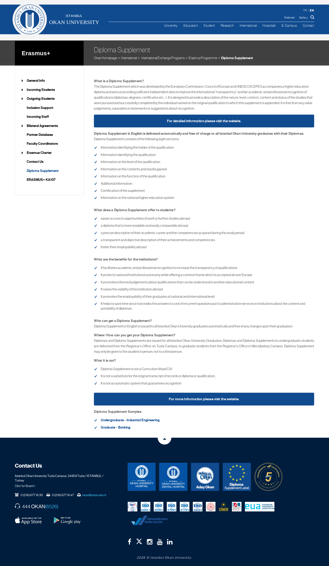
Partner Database (40, 132)
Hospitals (269, 25)
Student (209, 25)
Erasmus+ (36, 50)
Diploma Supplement (237, 55)
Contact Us (35, 159)
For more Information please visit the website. (204, 396)
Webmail (289, 17)
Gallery (303, 17)
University (171, 25)
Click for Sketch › (25, 483)
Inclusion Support (40, 105)
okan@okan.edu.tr (94, 492)
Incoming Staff (38, 114)
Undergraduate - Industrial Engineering (130, 417)
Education (190, 25)
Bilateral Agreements (42, 123)
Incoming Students (41, 87)
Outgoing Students (41, 96)
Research (227, 25)
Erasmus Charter (39, 150)
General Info (36, 78)
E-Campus (289, 25)
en (312, 10)
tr (305, 10)
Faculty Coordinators (42, 141)
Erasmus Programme (203, 55)
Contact (308, 25)
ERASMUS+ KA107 (41, 177)
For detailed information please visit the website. (204, 118)
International (248, 25)
